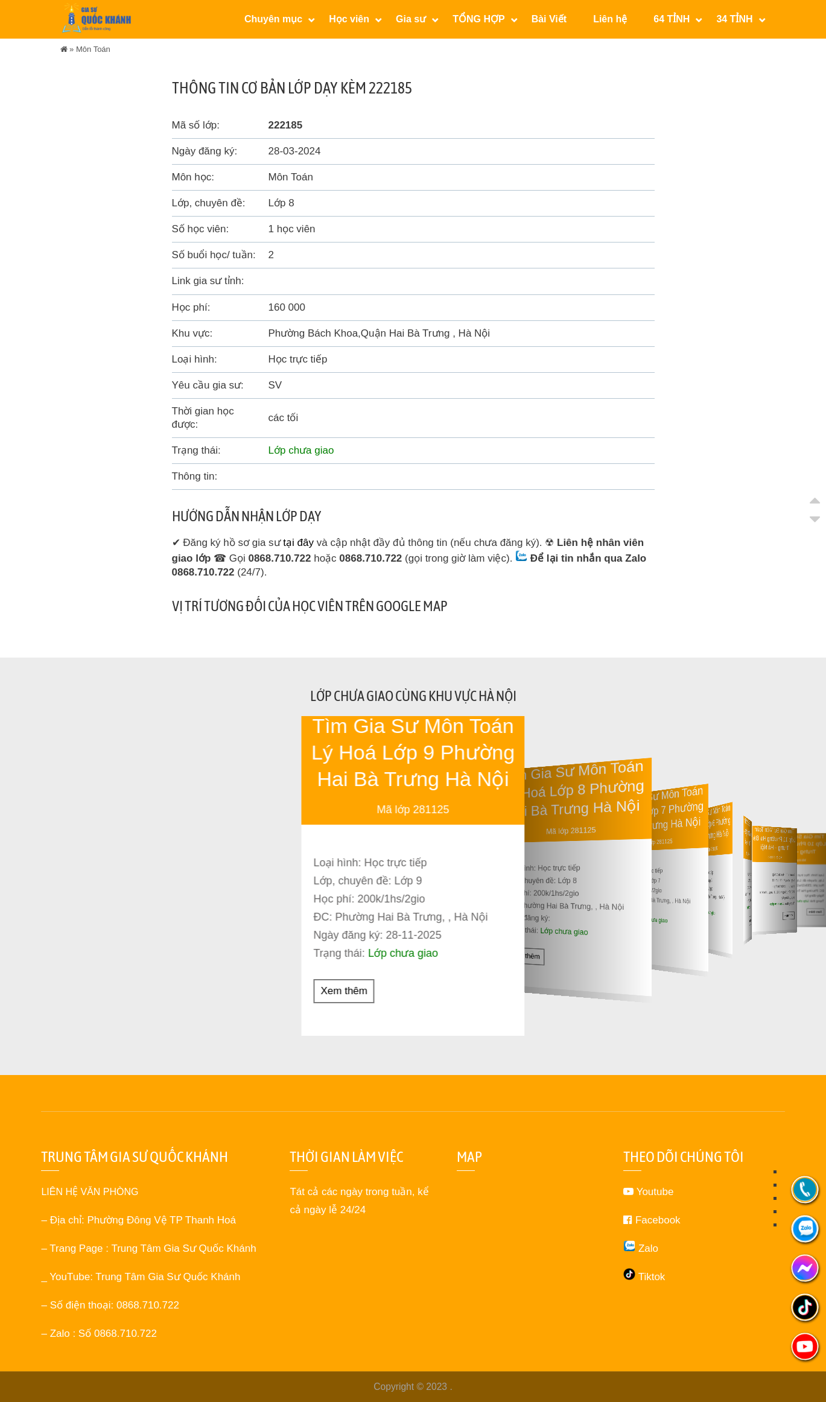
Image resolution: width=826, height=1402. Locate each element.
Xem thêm (344, 990)
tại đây (298, 542)
